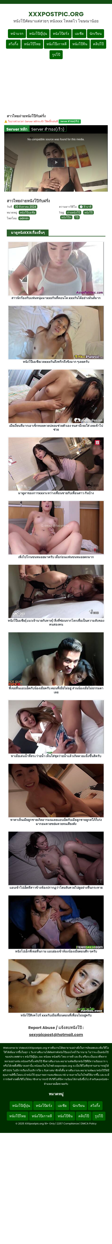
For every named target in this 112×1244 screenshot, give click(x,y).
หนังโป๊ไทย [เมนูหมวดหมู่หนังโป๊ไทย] (32, 44)
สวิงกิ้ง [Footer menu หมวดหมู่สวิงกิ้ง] (95, 1105)
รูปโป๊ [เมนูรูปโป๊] (56, 54)
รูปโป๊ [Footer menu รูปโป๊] (99, 1116)
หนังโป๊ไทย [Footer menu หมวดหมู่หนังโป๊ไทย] (17, 1116)
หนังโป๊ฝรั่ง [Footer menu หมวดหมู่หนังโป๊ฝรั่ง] (44, 1105)
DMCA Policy (89, 1123)
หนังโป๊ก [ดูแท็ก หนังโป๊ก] (66, 217)
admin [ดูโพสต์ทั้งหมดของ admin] (24, 218)
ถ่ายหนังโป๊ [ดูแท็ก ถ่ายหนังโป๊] (73, 212)
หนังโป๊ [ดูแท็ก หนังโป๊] (88, 212)
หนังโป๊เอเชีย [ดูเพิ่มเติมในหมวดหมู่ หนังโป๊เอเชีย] (27, 212)
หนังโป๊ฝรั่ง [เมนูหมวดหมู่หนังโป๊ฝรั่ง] (61, 33)
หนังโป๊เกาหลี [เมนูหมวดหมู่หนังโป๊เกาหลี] (56, 44)
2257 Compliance (68, 1123)
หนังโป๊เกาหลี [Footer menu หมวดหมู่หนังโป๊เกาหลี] (42, 1116)
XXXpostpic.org (56, 14)
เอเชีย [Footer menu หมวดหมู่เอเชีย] (62, 1105)
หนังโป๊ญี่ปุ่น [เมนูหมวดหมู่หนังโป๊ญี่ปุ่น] (38, 33)
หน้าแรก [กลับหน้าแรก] (16, 33)
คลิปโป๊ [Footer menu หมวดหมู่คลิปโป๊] (83, 1116)
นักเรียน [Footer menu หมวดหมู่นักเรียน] (79, 1105)
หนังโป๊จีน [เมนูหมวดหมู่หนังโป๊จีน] (79, 44)
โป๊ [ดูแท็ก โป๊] (77, 217)
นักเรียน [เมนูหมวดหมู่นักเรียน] (96, 33)
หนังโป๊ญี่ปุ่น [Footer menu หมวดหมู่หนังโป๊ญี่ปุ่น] (21, 1105)
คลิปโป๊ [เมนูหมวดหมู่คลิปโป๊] (98, 44)
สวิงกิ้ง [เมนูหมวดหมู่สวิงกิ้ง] (13, 44)
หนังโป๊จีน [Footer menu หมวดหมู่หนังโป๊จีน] (65, 1116)
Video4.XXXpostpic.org (33, 1048)
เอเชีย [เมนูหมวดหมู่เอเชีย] (79, 33)
